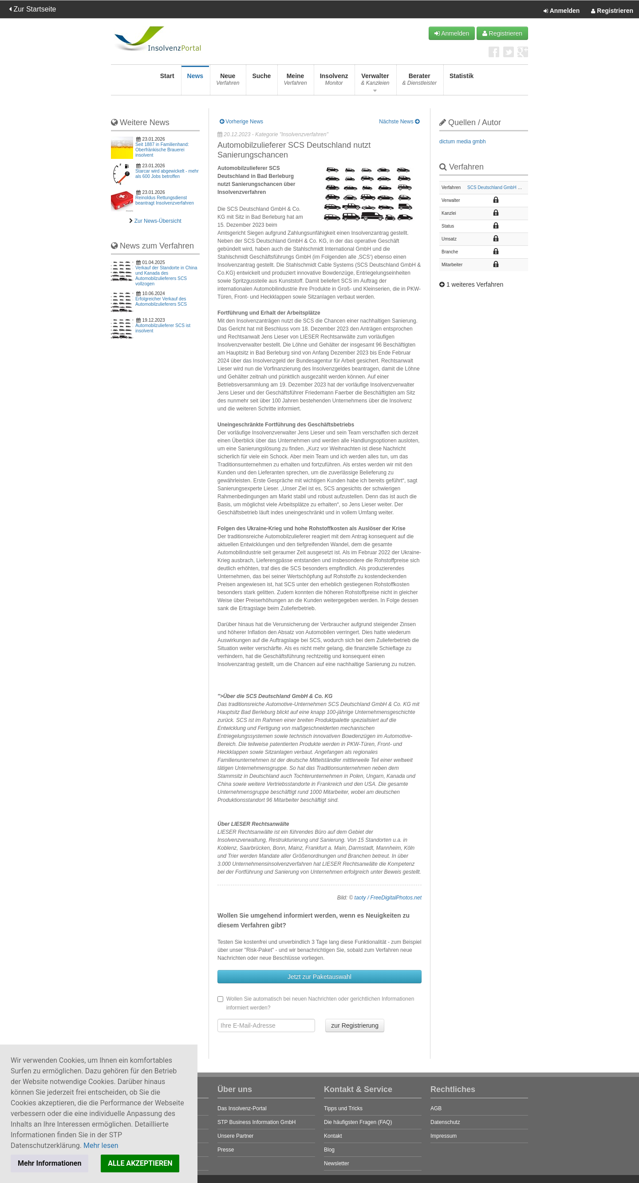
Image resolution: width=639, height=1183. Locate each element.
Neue (227, 81)
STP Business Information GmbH (256, 1122)
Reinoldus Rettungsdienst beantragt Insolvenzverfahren (164, 200)
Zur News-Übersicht (157, 221)
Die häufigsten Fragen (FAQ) (358, 1122)
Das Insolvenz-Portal (242, 1108)
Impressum (443, 1136)
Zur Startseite (32, 9)
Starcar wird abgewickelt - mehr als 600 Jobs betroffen (167, 174)
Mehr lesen (100, 1145)
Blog (329, 1150)
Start (167, 81)
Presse (225, 1150)
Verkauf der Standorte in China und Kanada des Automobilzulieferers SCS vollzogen (166, 275)
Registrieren (612, 11)
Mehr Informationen (49, 1163)
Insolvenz (334, 81)
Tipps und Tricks (343, 1108)
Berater (419, 81)
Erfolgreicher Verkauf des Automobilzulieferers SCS (161, 301)
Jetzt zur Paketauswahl (319, 976)
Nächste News (399, 121)
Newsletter (336, 1163)
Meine (295, 81)
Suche (261, 81)
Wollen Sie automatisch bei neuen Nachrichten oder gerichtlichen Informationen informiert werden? (315, 1003)
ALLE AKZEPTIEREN (140, 1163)
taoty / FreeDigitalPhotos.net (388, 898)
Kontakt (333, 1136)
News (195, 81)
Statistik (461, 81)
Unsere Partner (235, 1136)
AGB (436, 1108)
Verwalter (375, 81)
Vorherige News (241, 121)
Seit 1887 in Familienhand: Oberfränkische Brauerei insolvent (162, 150)
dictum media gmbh (462, 141)
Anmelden (562, 11)
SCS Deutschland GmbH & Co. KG (501, 187)
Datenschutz (445, 1122)
